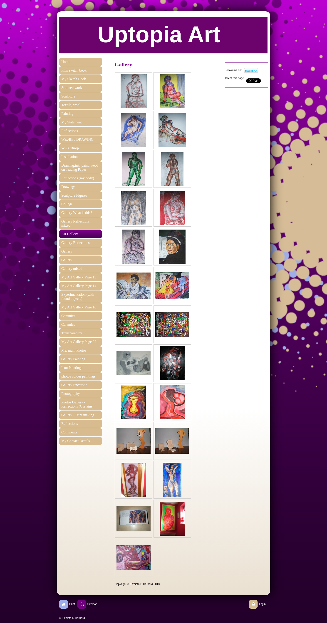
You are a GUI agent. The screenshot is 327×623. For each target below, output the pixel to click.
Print (72, 604)
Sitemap (92, 604)
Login (262, 604)
